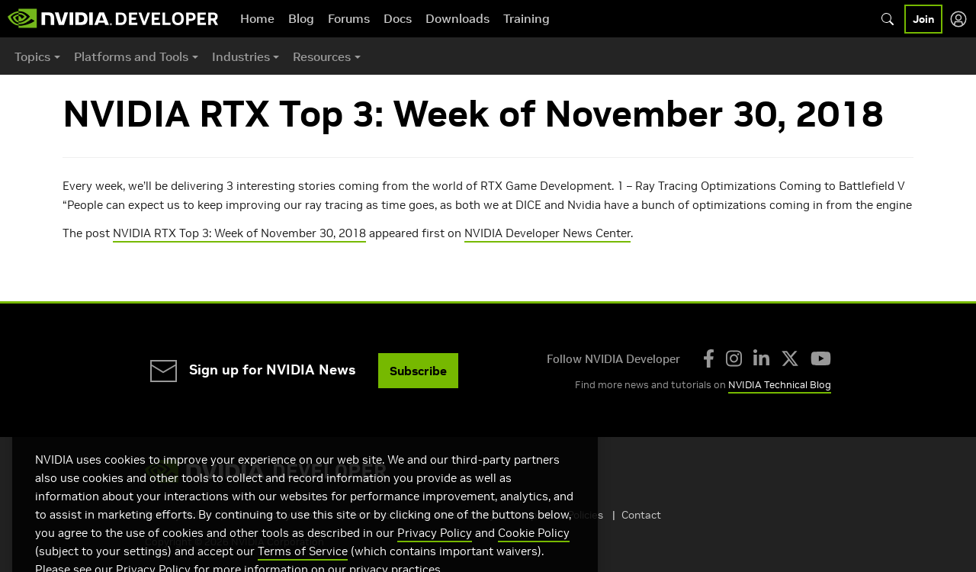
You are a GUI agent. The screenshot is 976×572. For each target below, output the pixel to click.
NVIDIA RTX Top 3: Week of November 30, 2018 (239, 233)
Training (526, 18)
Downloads (457, 18)
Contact (641, 515)
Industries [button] (241, 56)
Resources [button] (322, 56)
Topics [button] (32, 56)
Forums (349, 18)
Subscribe (418, 370)
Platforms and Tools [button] (131, 56)
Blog (301, 18)
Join (923, 19)
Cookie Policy (534, 548)
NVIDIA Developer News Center (547, 233)
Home (257, 18)
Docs (398, 18)
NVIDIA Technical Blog (779, 384)
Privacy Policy (434, 548)
